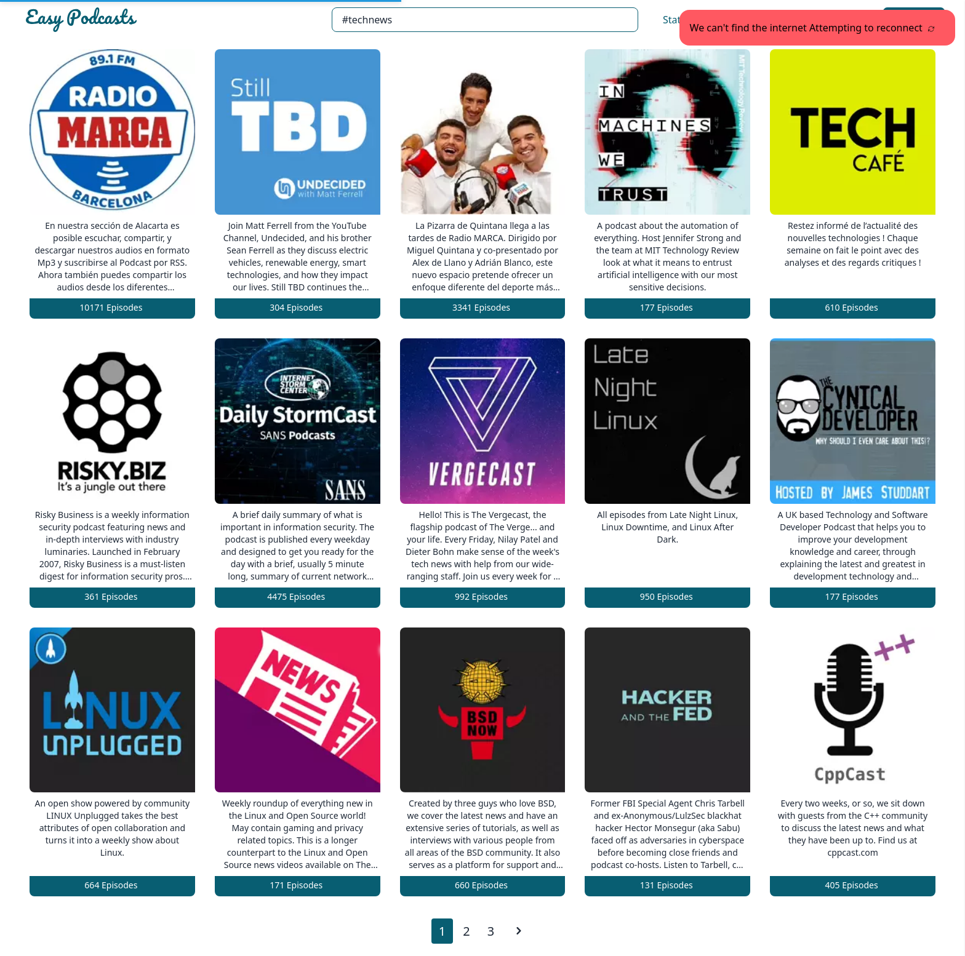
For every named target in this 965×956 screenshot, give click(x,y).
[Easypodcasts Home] (173, 19)
